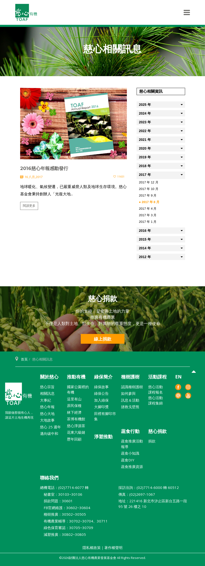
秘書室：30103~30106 (61, 494)
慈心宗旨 (47, 386)
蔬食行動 (130, 431)
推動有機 (76, 377)
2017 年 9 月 (148, 195)
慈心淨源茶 (76, 425)
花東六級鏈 (76, 432)
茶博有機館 (76, 418)
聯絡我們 (49, 478)
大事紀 (45, 400)
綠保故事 (101, 386)
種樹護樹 (130, 377)
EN (178, 377)
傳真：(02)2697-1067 (136, 494)
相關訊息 (47, 393)
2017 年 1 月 (148, 222)
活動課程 (157, 377)
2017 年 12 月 (148, 182)
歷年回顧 (74, 439)
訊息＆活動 (130, 400)
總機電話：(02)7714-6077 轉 (64, 487)
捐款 (152, 441)
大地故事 (47, 420)
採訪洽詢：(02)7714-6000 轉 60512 (148, 487)
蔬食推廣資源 (132, 466)
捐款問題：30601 (56, 500)
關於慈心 (49, 377)
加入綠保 (101, 400)
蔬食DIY (127, 460)
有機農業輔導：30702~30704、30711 (74, 521)
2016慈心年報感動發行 (44, 168)
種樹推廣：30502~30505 (63, 514)
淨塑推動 (103, 436)
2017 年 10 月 (148, 189)
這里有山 (74, 398)
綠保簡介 (103, 377)
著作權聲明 (113, 547)
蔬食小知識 (130, 453)
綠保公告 (101, 393)
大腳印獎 (101, 406)
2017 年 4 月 (148, 208)
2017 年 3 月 (148, 215)
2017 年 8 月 (150, 202)
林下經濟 (74, 412)
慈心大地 (47, 413)
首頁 (24, 359)
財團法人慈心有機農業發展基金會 (18, 396)
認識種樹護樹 (132, 386)
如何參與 (128, 393)
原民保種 (74, 405)
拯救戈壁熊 (130, 406)
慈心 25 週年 (50, 426)
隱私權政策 (91, 547)
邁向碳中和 (49, 433)
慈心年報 (47, 406)
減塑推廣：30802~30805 (63, 534)
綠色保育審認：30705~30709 (66, 527)
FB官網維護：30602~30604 (65, 507)
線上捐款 (102, 339)
